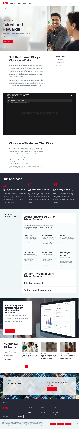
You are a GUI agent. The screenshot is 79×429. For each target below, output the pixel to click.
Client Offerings (60, 62)
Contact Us (52, 3)
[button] (9, 359)
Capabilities (12, 3)
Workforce (55, 417)
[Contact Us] (52, 389)
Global (73, 3)
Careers (58, 3)
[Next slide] (26, 366)
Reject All (60, 424)
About (30, 3)
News (67, 3)
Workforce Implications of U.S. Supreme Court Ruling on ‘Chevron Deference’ (48, 356)
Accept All (68, 424)
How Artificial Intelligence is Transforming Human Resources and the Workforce (68, 357)
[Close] (77, 424)
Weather (55, 414)
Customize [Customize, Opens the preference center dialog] (53, 424)
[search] (34, 3)
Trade (54, 410)
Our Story (30, 410)
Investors (62, 3)
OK (39, 131)
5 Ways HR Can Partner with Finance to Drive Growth (30, 356)
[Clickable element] (49, 218)
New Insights (59, 65)
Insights (24, 3)
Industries (19, 3)
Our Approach (60, 59)
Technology (55, 412)
